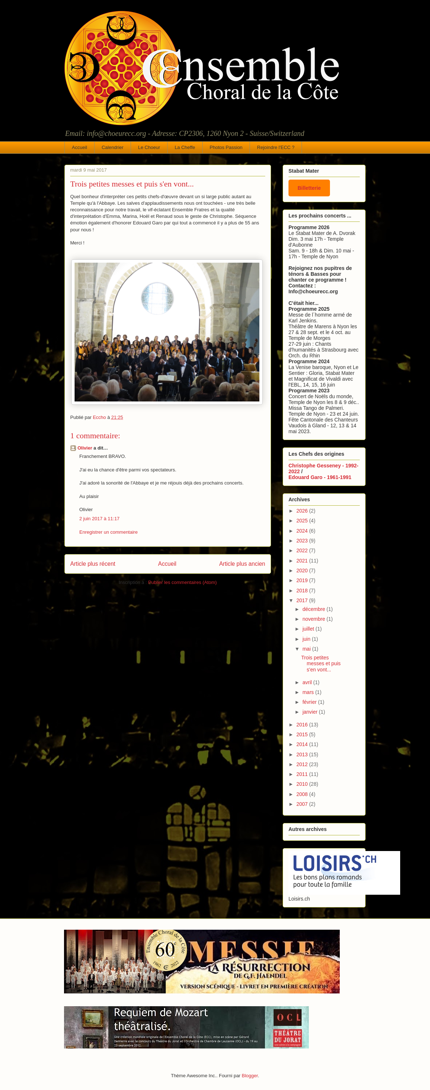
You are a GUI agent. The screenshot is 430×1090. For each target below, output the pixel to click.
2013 (302, 754)
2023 (302, 541)
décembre (314, 609)
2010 (302, 784)
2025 (302, 521)
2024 (302, 531)
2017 (302, 600)
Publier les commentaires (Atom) (182, 582)
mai (307, 649)
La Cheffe (185, 147)
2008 (302, 794)
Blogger (250, 1075)
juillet (308, 629)
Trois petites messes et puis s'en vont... (321, 664)
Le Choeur (149, 147)
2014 (302, 744)
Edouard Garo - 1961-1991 (319, 477)
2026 (302, 511)
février (310, 702)
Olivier (84, 448)
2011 (302, 774)
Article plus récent (92, 564)
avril (307, 682)
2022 (302, 550)
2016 (302, 725)
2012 (302, 764)
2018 (302, 590)
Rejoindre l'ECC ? (276, 147)
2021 (302, 561)
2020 (302, 570)
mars (308, 692)
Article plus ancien (242, 564)
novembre (314, 619)
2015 (302, 734)
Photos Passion (226, 147)
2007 (302, 804)
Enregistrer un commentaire (108, 532)
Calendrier (112, 147)
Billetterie (309, 188)
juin (307, 639)
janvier (310, 712)
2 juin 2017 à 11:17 (99, 518)
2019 (302, 580)
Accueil (79, 147)
